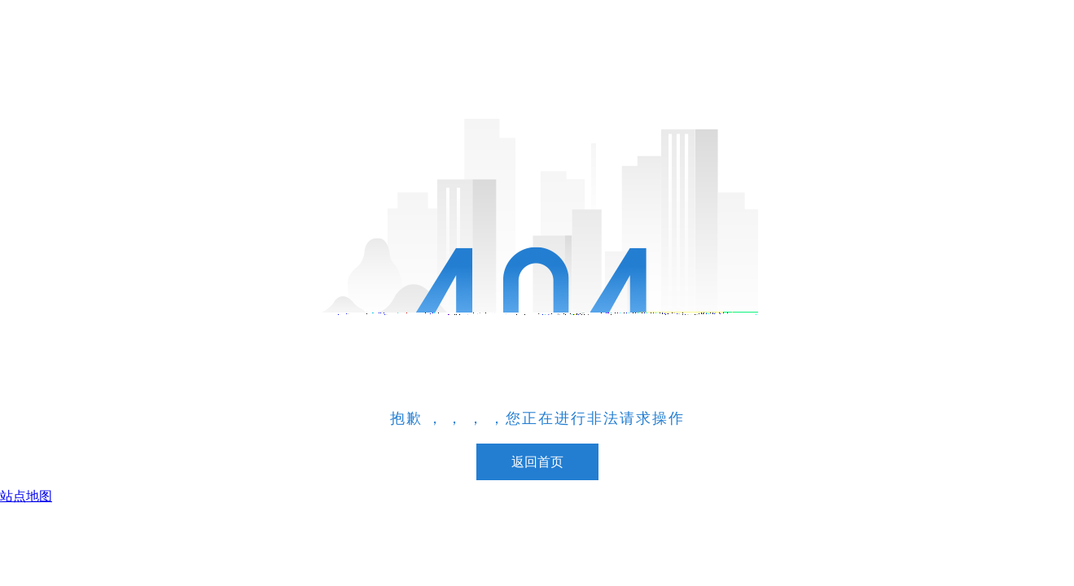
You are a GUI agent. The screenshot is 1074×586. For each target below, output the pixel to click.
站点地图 (26, 496)
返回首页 (537, 462)
